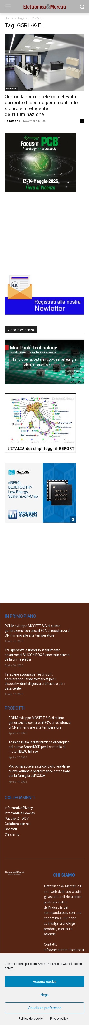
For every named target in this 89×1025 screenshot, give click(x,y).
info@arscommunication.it (64, 949)
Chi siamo (12, 834)
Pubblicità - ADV (17, 818)
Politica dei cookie (31, 1018)
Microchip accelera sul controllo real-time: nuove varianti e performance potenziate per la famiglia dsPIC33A (39, 771)
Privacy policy (59, 1018)
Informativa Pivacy (19, 808)
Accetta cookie (44, 982)
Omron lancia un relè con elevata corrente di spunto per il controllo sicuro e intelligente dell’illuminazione (41, 105)
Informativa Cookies (20, 813)
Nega (45, 995)
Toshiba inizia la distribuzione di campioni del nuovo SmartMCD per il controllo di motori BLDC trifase (39, 746)
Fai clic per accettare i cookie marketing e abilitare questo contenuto (44, 362)
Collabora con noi (17, 824)
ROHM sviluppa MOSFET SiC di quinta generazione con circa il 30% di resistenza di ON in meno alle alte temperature (37, 630)
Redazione (12, 121)
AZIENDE (11, 88)
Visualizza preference (44, 1008)
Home (9, 18)
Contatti (11, 829)
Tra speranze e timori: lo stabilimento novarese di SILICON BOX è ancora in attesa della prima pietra (37, 654)
